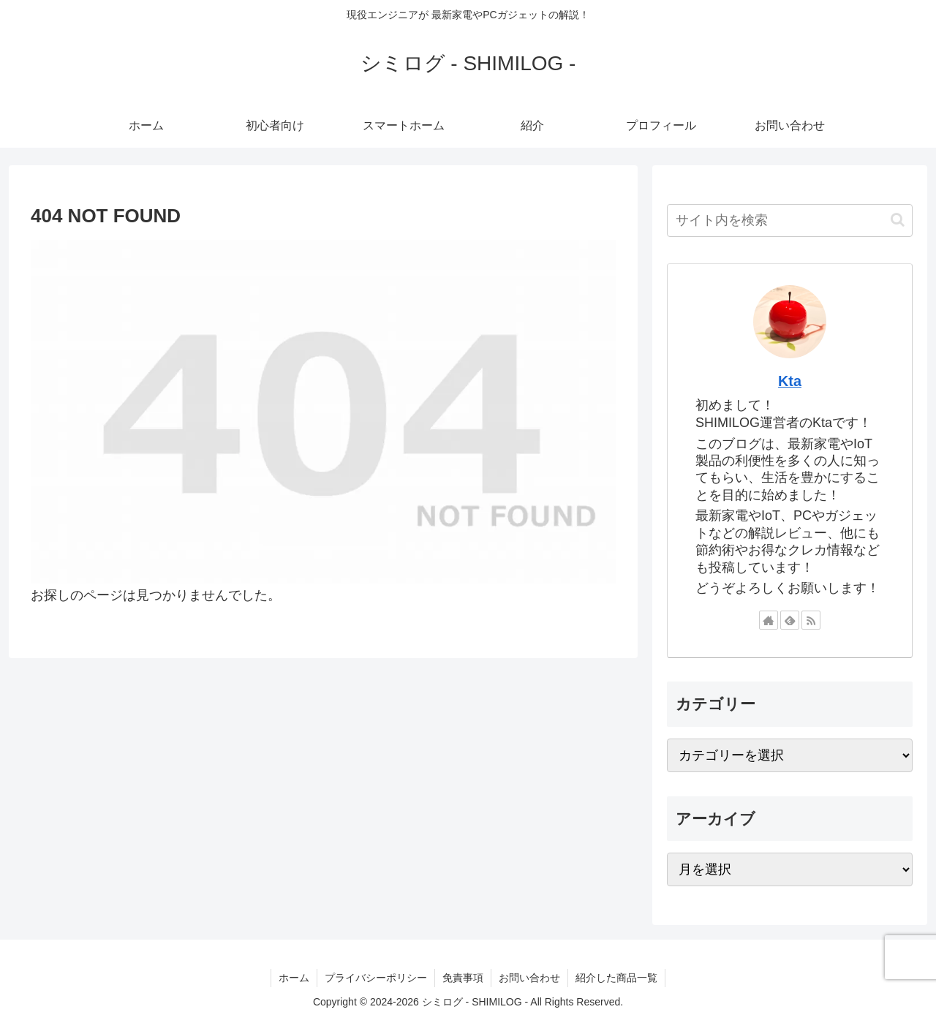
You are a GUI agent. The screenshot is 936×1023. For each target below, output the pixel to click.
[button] (897, 219)
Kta (789, 381)
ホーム (294, 978)
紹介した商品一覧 (616, 978)
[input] (790, 220)
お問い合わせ (529, 978)
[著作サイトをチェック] (768, 620)
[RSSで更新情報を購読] (810, 620)
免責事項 (462, 978)
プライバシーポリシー (376, 978)
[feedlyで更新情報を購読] (789, 620)
